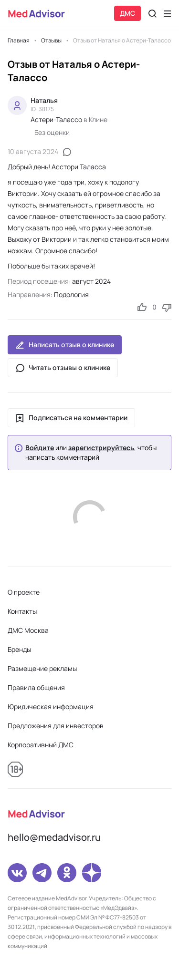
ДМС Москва (28, 630)
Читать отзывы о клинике (62, 367)
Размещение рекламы (42, 668)
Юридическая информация (51, 706)
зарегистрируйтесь (101, 448)
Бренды (19, 649)
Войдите (39, 448)
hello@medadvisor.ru (54, 837)
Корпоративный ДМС (41, 744)
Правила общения (36, 687)
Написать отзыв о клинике (64, 345)
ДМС (127, 13)
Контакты (22, 611)
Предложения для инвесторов (56, 725)
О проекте (24, 592)
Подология (71, 294)
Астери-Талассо (56, 119)
